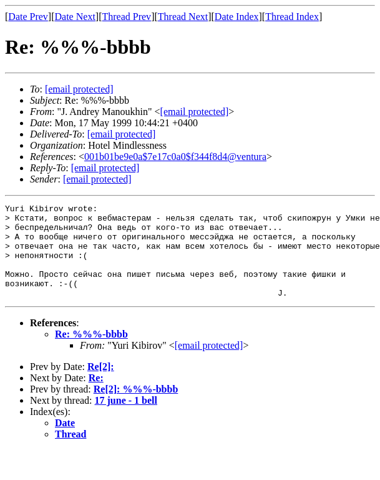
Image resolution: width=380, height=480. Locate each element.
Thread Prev (126, 16)
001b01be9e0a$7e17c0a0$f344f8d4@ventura (175, 156)
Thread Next (183, 16)
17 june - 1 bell (126, 419)
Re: (96, 396)
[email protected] (121, 134)
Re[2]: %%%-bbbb (136, 407)
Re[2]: (100, 385)
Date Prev (28, 16)
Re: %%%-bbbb (91, 353)
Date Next (75, 16)
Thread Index (292, 16)
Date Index (237, 16)
